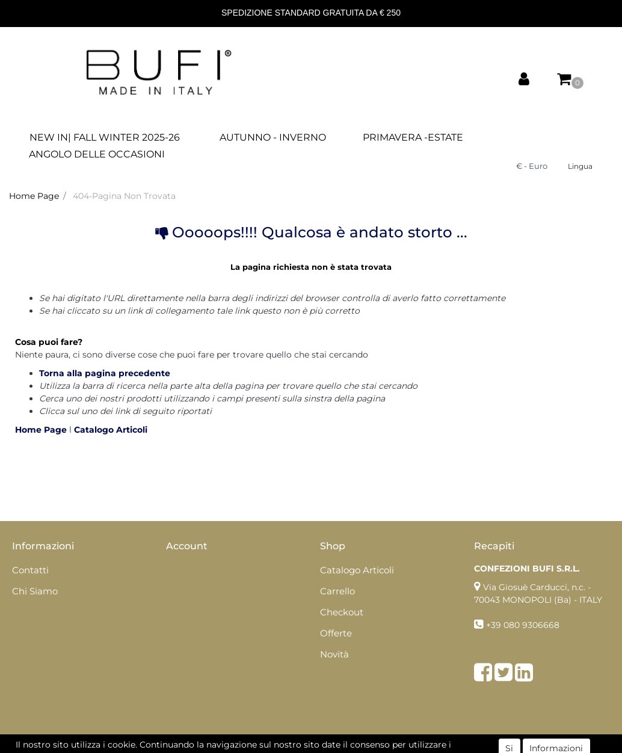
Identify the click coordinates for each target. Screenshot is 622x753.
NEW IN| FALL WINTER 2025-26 (104, 137)
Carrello (337, 591)
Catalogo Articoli (110, 429)
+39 (494, 625)
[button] (524, 79)
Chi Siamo (35, 591)
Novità (334, 654)
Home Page (34, 196)
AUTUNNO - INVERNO (273, 137)
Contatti (30, 570)
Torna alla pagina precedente (104, 373)
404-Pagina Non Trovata (124, 196)
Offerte (336, 633)
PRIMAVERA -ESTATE (413, 137)
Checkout (341, 612)
